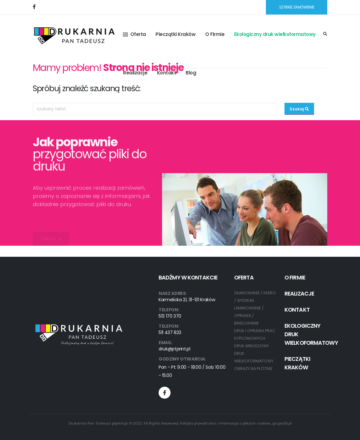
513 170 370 (170, 316)
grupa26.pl (282, 423)
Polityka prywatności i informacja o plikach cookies (225, 423)
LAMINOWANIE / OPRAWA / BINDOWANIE (249, 315)
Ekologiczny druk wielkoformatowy (275, 34)
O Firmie (214, 34)
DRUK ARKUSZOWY (251, 346)
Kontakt (166, 72)
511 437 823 (170, 332)
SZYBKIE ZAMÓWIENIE (296, 7)
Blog (191, 72)
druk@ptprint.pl (174, 349)
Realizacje (135, 72)
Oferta (134, 34)
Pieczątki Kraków (175, 34)
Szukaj (299, 109)
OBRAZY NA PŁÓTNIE (253, 368)
